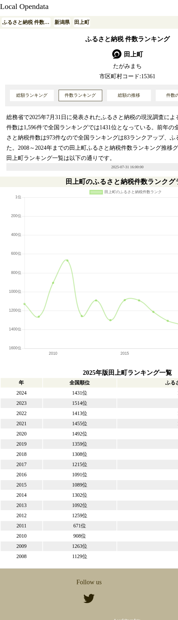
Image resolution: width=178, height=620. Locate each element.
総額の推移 (129, 95)
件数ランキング (80, 95)
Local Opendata (24, 6)
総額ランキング (31, 95)
